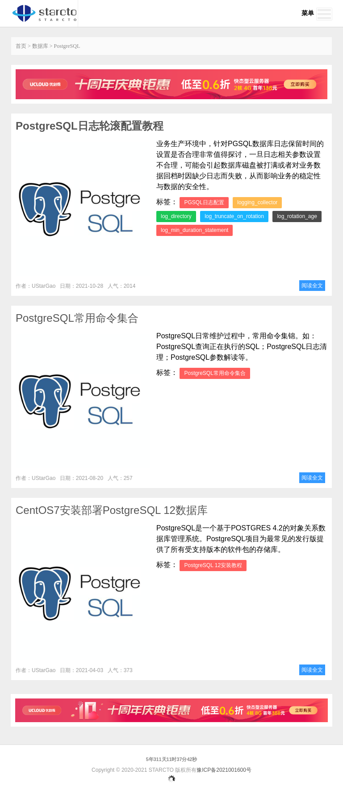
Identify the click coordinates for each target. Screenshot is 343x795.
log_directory (176, 216)
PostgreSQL (67, 46)
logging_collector (257, 202)
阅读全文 (312, 285)
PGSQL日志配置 (204, 202)
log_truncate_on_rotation (234, 216)
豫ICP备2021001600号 (224, 770)
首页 (21, 46)
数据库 (40, 46)
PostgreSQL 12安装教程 (213, 565)
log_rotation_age (297, 216)
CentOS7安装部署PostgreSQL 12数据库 (112, 510)
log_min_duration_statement (194, 230)
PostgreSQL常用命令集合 (77, 318)
